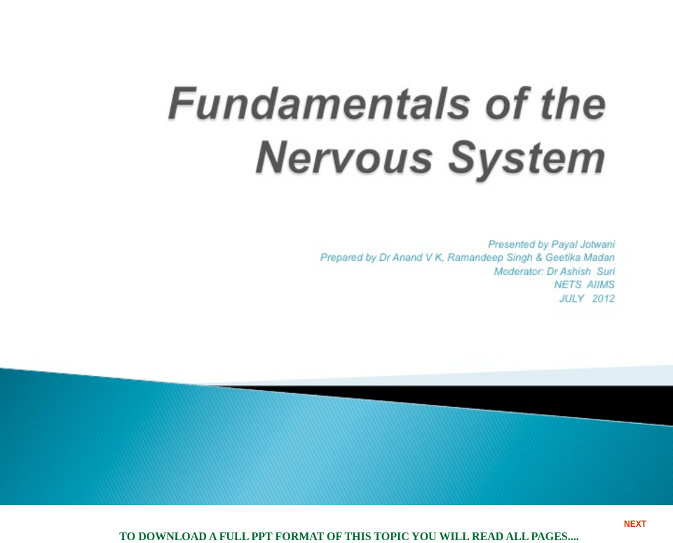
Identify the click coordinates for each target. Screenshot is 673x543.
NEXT (635, 524)
